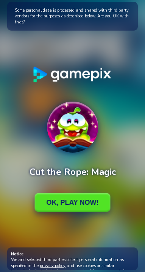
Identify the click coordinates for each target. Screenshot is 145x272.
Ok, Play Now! (72, 202)
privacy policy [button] (52, 266)
